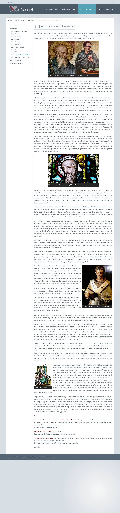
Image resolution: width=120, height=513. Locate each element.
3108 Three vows (16, 36)
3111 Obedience (16, 44)
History (101, 9)
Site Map (41, 507)
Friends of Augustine (16, 63)
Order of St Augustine (87, 9)
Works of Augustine (69, 9)
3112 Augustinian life (17, 47)
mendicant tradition (85, 136)
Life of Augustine (52, 9)
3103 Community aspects (19, 31)
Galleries (110, 9)
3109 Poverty (15, 39)
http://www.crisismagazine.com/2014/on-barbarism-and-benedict (56, 494)
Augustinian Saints (15, 60)
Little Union (87, 207)
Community (30, 20)
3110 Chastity (15, 42)
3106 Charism (15, 34)
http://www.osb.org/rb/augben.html (46, 478)
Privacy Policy (50, 507)
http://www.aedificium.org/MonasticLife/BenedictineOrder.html (55, 485)
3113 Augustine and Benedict (20, 54)
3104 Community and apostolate (17, 51)
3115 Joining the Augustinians (20, 57)
